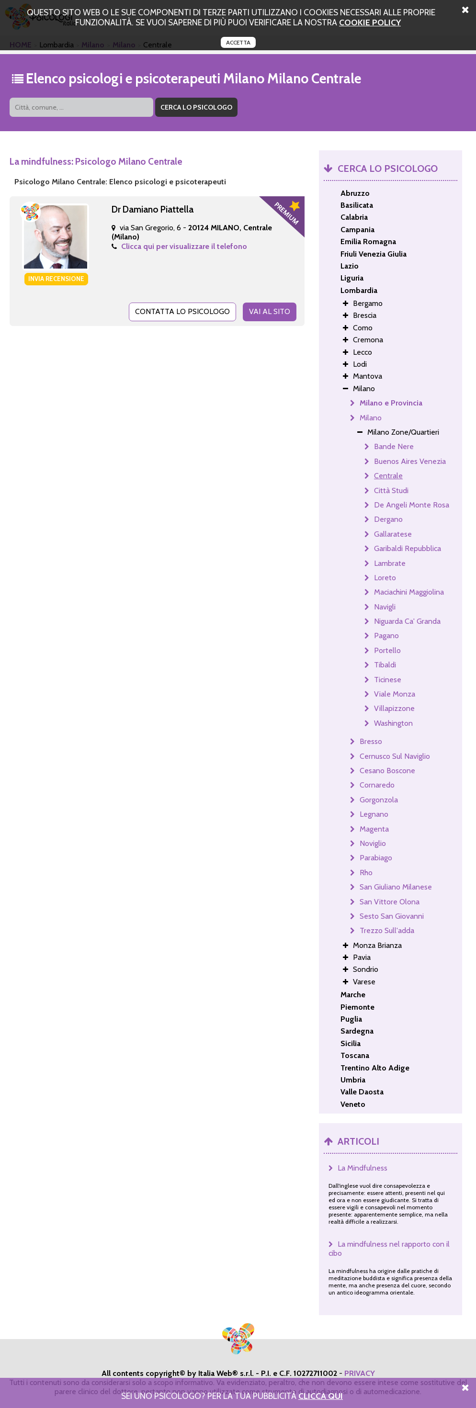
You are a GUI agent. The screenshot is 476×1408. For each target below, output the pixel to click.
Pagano (386, 635)
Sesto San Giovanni (392, 916)
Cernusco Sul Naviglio (395, 756)
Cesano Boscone (387, 770)
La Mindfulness (362, 1167)
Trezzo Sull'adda (387, 930)
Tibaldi (385, 664)
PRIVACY (359, 1373)
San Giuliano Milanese (396, 886)
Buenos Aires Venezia (410, 461)
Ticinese (387, 679)
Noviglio (373, 843)
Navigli (385, 606)
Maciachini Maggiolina (409, 592)
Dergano (388, 519)
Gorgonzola (379, 799)
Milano (371, 417)
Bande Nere (394, 446)
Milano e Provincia (391, 402)
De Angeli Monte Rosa (411, 504)
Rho (366, 872)
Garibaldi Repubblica (407, 548)
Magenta (374, 829)
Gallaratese (393, 534)
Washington (393, 723)
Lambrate (390, 563)
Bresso (371, 741)
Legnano (374, 814)
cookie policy (370, 22)
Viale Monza (394, 693)
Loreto (385, 577)
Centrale (388, 475)
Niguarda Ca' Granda (407, 621)
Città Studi (391, 490)
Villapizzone (394, 708)
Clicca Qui (320, 1396)
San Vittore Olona (389, 901)
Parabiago (376, 857)
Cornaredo (377, 784)
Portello (387, 650)
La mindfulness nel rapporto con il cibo (389, 1248)
